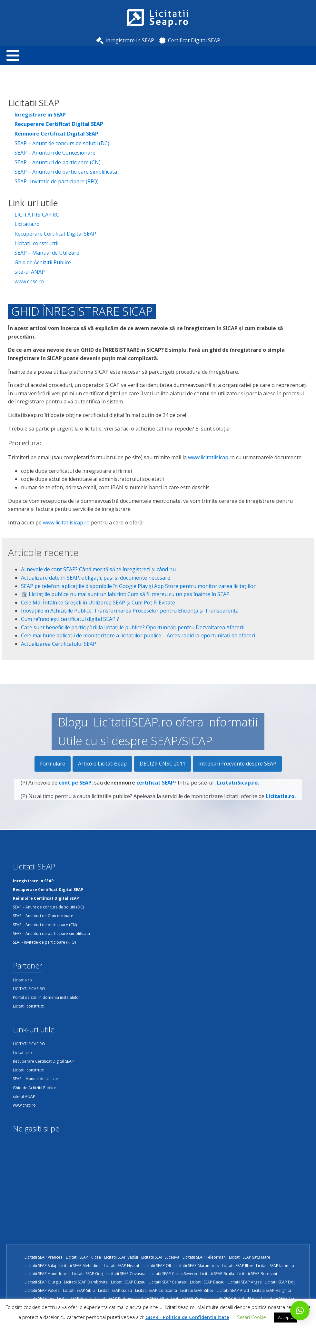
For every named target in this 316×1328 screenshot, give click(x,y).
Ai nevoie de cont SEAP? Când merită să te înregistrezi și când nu (98, 569)
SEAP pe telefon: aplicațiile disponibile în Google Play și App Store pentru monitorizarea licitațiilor (138, 586)
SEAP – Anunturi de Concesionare (55, 152)
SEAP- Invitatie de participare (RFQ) (57, 181)
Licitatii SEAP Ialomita (275, 1265)
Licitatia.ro (27, 224)
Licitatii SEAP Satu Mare (249, 1257)
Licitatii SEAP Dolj (280, 1282)
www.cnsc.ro (29, 281)
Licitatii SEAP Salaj (40, 1265)
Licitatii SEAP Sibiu (79, 1290)
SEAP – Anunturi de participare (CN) (58, 162)
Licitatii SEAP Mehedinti (80, 1265)
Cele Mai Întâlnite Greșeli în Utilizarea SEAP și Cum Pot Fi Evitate (98, 602)
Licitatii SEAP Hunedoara (47, 1273)
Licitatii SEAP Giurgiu (43, 1282)
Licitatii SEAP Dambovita (86, 1282)
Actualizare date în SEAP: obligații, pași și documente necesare (95, 577)
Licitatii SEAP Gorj (87, 1273)
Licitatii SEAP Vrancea (44, 1257)
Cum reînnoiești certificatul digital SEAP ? (70, 619)
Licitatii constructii (36, 243)
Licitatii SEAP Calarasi (168, 1282)
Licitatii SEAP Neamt (121, 1265)
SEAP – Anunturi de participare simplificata (66, 171)
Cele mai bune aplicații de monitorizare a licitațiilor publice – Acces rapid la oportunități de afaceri (138, 635)
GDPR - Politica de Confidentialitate (187, 1317)
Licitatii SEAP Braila (217, 1273)
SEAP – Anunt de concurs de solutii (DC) (62, 143)
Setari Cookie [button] (251, 1317)
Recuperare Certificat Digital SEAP (55, 233)
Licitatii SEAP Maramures (196, 1265)
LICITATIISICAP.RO (37, 214)
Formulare (52, 763)
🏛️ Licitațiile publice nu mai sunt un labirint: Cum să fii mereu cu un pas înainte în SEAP (125, 594)
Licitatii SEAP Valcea (42, 1290)
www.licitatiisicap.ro (66, 522)
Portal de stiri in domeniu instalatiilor (46, 997)
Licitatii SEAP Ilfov (237, 1265)
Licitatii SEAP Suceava (160, 1257)
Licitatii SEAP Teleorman (204, 1257)
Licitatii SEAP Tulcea (83, 1257)
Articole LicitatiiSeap (102, 763)
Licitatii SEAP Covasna (125, 1273)
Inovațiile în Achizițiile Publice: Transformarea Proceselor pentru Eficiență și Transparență (130, 610)
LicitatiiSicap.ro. (238, 785)
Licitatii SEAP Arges (245, 1282)
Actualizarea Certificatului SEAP (58, 643)
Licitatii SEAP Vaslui (121, 1257)
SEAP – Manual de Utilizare (47, 252)
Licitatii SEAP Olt (157, 1265)
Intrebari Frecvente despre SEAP (237, 763)
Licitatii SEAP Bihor (196, 1290)
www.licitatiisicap (208, 457)
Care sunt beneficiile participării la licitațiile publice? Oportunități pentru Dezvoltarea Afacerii (132, 627)
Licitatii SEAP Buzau (128, 1282)
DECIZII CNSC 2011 (162, 763)
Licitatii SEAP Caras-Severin (173, 1273)
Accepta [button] (285, 1317)
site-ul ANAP (30, 271)
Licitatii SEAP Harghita (271, 1290)
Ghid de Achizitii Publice (43, 262)
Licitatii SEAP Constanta (156, 1290)
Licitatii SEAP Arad (233, 1290)
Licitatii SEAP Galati (115, 1290)
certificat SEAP (155, 785)
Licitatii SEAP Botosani (257, 1273)
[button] (300, 1310)
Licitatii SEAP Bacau (207, 1282)
